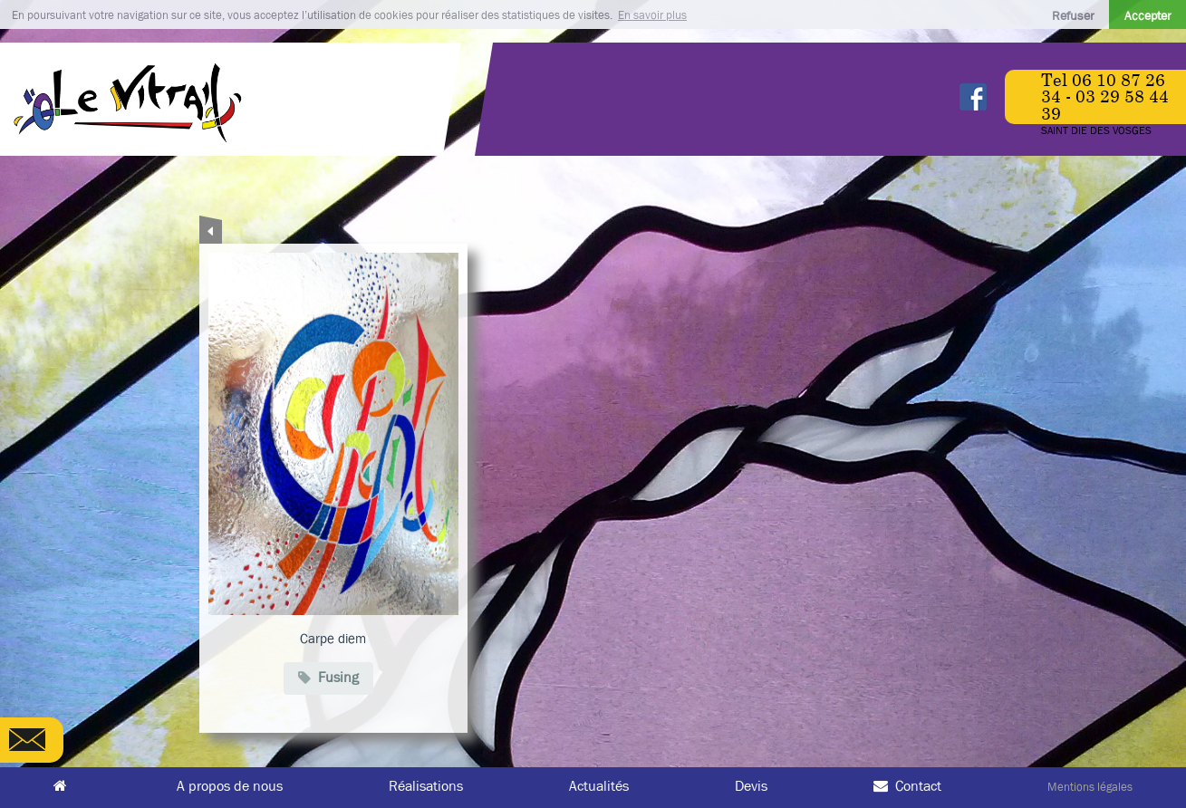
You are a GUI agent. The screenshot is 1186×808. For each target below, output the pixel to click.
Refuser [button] (1073, 15)
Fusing (328, 676)
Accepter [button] (1148, 15)
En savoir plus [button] (652, 15)
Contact (907, 785)
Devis (751, 785)
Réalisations (426, 785)
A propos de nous (230, 785)
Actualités (599, 785)
